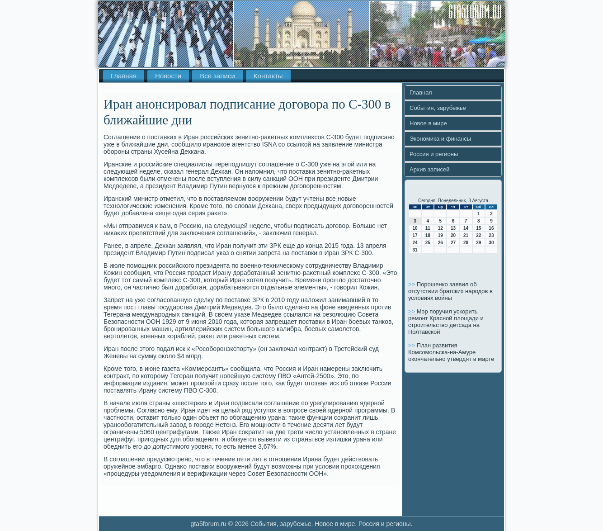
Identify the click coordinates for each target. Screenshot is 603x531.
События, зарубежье (438, 107)
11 (427, 228)
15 (478, 228)
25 (427, 242)
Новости (168, 76)
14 (465, 228)
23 (491, 235)
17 (415, 235)
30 (491, 242)
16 (491, 228)
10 (415, 228)
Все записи (217, 76)
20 (453, 235)
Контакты (268, 76)
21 (465, 235)
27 (453, 242)
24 (415, 242)
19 (440, 235)
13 (453, 228)
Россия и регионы (434, 154)
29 (478, 242)
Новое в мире (428, 123)
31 (415, 249)
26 (440, 242)
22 (478, 235)
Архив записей (430, 169)
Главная (124, 76)
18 (427, 235)
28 (465, 242)
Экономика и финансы (440, 138)
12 (440, 228)
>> (412, 284)
